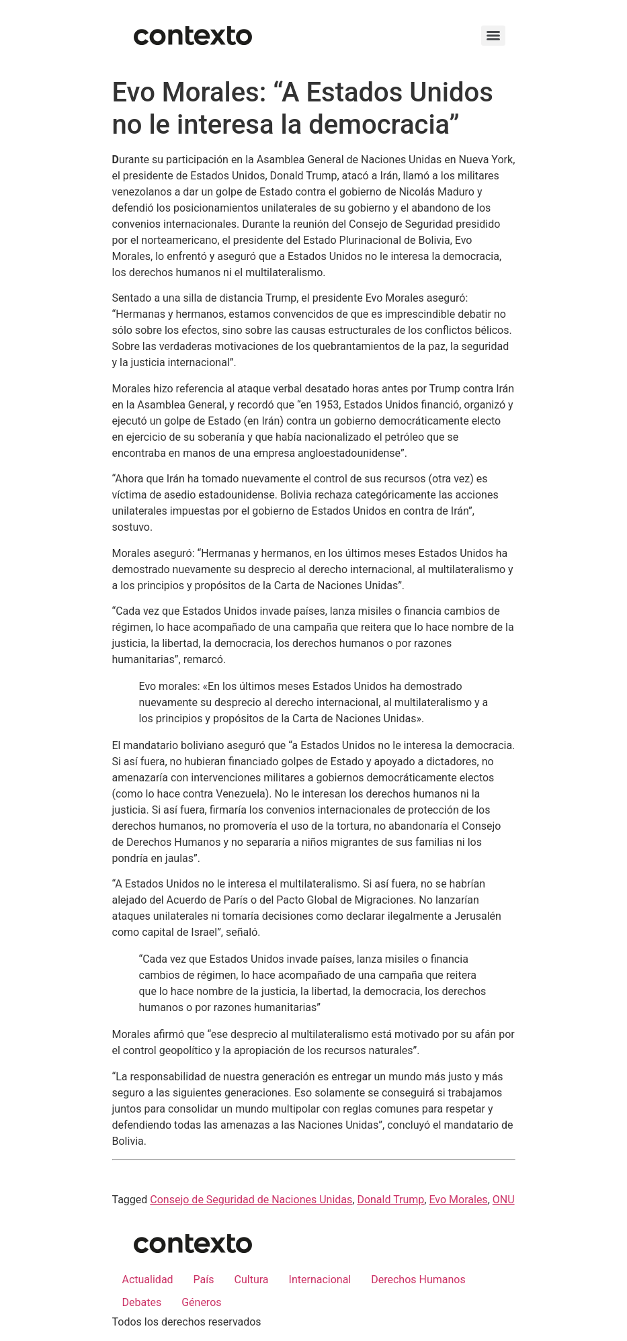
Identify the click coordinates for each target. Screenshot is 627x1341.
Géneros (201, 1302)
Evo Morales (458, 1199)
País (204, 1279)
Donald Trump (390, 1199)
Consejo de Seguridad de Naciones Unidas (251, 1199)
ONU (504, 1199)
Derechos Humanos (418, 1279)
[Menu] (493, 36)
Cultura (252, 1279)
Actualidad (147, 1279)
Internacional (320, 1279)
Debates (142, 1302)
